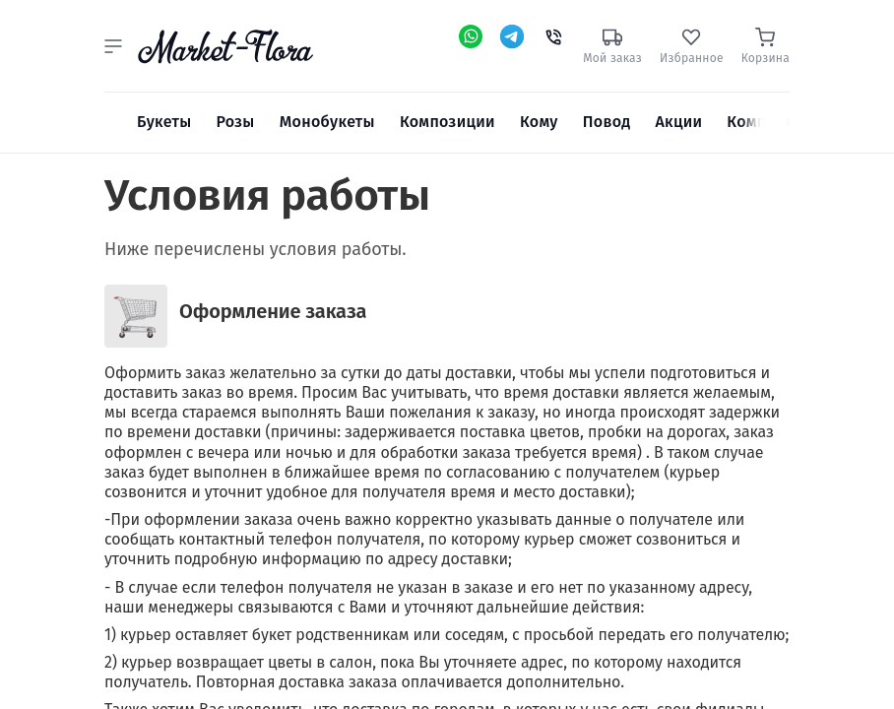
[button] (113, 46)
